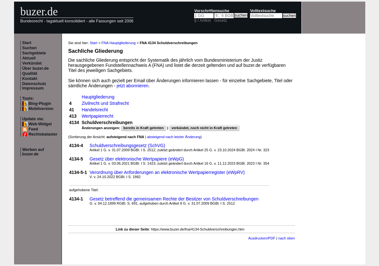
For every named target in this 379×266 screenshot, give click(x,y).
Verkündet (32, 63)
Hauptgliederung (98, 96)
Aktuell (29, 58)
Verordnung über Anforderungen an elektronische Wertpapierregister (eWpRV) (167, 172)
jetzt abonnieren (132, 85)
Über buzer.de (35, 68)
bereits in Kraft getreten (143, 128)
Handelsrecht (95, 109)
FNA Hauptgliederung (119, 43)
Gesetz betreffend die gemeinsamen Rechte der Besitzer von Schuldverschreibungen (174, 198)
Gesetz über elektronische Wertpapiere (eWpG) (137, 158)
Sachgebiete (34, 53)
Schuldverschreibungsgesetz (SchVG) (127, 145)
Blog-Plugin (40, 103)
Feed (33, 129)
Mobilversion (41, 108)
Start (27, 43)
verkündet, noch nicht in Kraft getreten (204, 128)
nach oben (286, 238)
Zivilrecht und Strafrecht (105, 103)
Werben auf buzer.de (33, 151)
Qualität (29, 73)
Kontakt (29, 78)
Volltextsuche (263, 11)
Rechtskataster (43, 134)
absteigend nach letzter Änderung (174, 137)
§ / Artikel (202, 20)
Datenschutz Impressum (34, 86)
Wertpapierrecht (97, 116)
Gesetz (220, 20)
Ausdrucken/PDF (262, 238)
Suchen (29, 48)
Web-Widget (40, 124)
